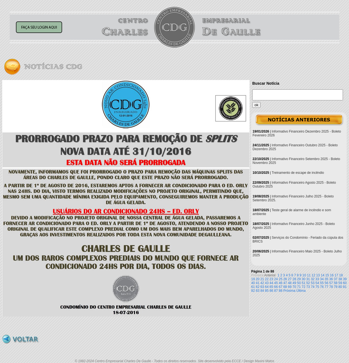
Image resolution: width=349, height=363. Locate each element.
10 (304, 275)
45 (276, 283)
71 (299, 287)
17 (336, 275)
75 (317, 287)
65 (271, 287)
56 (326, 283)
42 (262, 283)
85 (266, 291)
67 (280, 287)
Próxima (289, 291)
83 (257, 291)
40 (253, 283)
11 (309, 275)
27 (290, 279)
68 (285, 287)
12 (313, 275)
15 (327, 275)
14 (322, 275)
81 (345, 287)
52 (308, 283)
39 (345, 279)
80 (340, 287)
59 (340, 283)
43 (266, 283)
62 (257, 287)
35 (326, 279)
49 (294, 283)
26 (285, 279)
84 (262, 291)
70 (294, 287)
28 (294, 279)
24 (276, 279)
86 (271, 291)
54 (317, 283)
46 (280, 283)
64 (266, 287)
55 (322, 283)
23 (271, 279)
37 (335, 279)
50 (299, 283)
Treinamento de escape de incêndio (298, 173)
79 (335, 287)
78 (331, 287)
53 (312, 283)
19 (253, 279)
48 (290, 283)
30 (303, 279)
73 (308, 287)
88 (280, 291)
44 (271, 283)
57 (331, 283)
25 (280, 279)
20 (257, 279)
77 (326, 287)
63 (262, 287)
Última (301, 291)
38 (340, 279)
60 (345, 283)
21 (262, 279)
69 (290, 287)
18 (341, 275)
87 (276, 291)
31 (308, 279)
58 (335, 283)
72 (303, 287)
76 (322, 287)
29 (299, 279)
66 (276, 287)
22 (266, 279)
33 (317, 279)
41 (257, 283)
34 (322, 279)
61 (253, 287)
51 (303, 283)
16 (332, 275)
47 (285, 283)
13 (318, 275)
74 (312, 287)
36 (331, 279)
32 (312, 279)
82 (253, 291)
